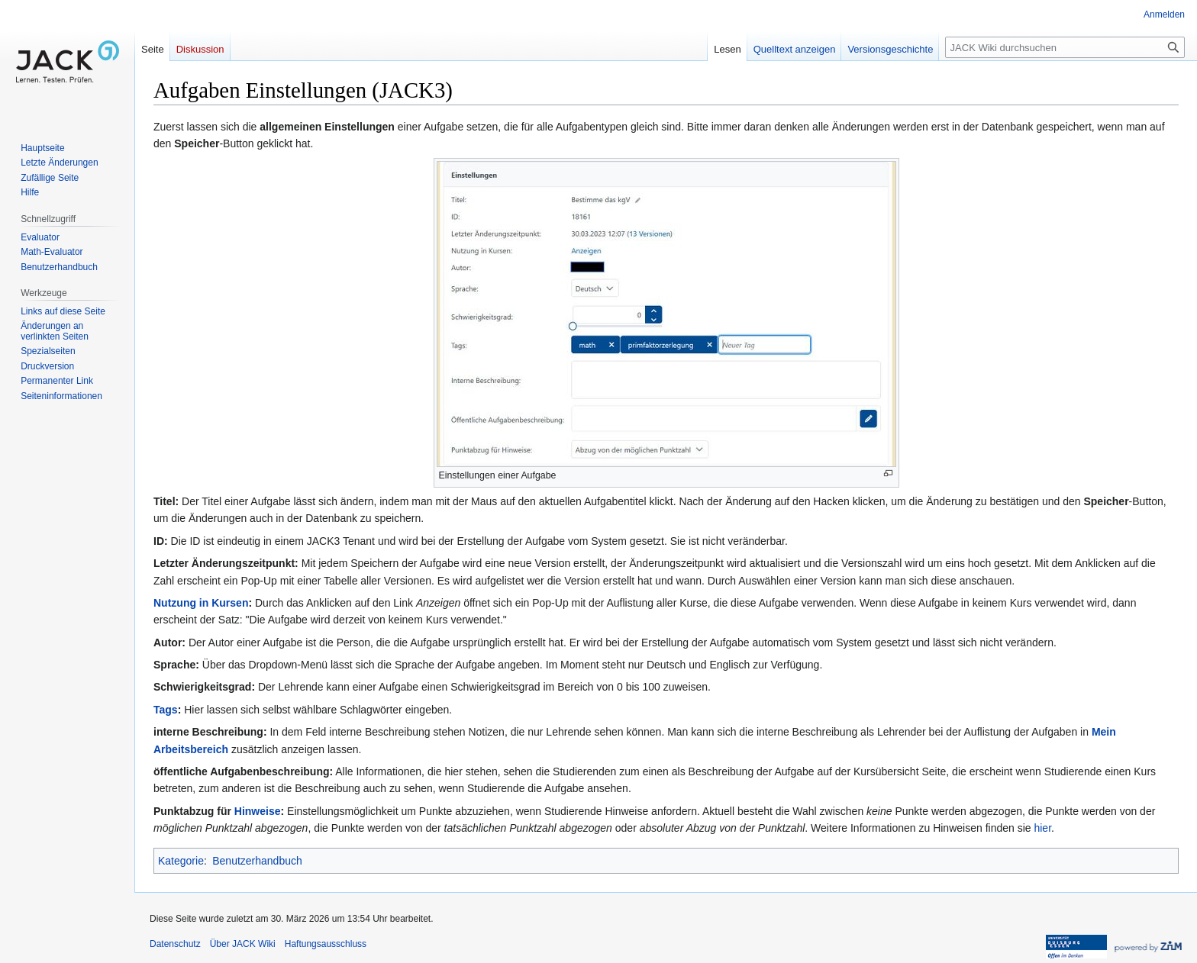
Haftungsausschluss (325, 944)
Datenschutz (175, 944)
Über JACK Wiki (243, 944)
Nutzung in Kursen (200, 603)
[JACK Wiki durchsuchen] (1065, 47)
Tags (165, 710)
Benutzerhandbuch (257, 861)
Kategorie (181, 861)
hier (1042, 828)
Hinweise (257, 811)
